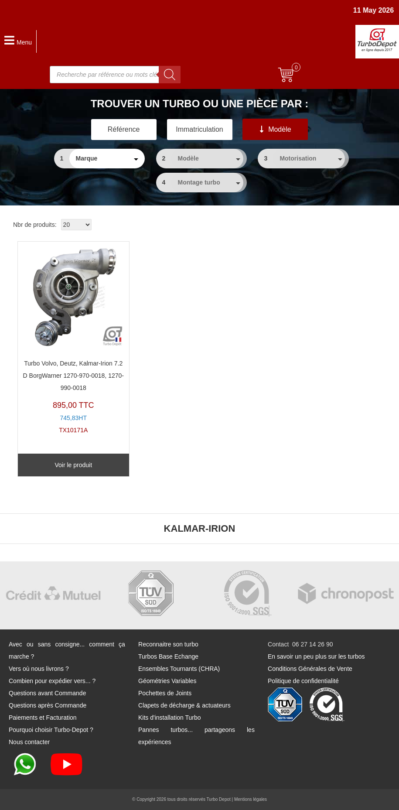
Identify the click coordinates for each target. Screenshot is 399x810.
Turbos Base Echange (168, 656)
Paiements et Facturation (43, 717)
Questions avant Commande (47, 693)
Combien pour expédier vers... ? (52, 680)
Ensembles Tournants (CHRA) (179, 668)
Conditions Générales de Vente (310, 668)
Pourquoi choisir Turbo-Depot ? (51, 729)
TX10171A (73, 340)
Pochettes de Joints (164, 693)
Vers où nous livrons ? (39, 668)
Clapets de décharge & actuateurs (184, 705)
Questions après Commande (47, 705)
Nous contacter (29, 741)
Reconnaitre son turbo (168, 644)
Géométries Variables (167, 680)
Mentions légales (250, 799)
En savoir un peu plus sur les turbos (316, 656)
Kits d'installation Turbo (169, 717)
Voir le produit (73, 464)
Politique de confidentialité (303, 680)
